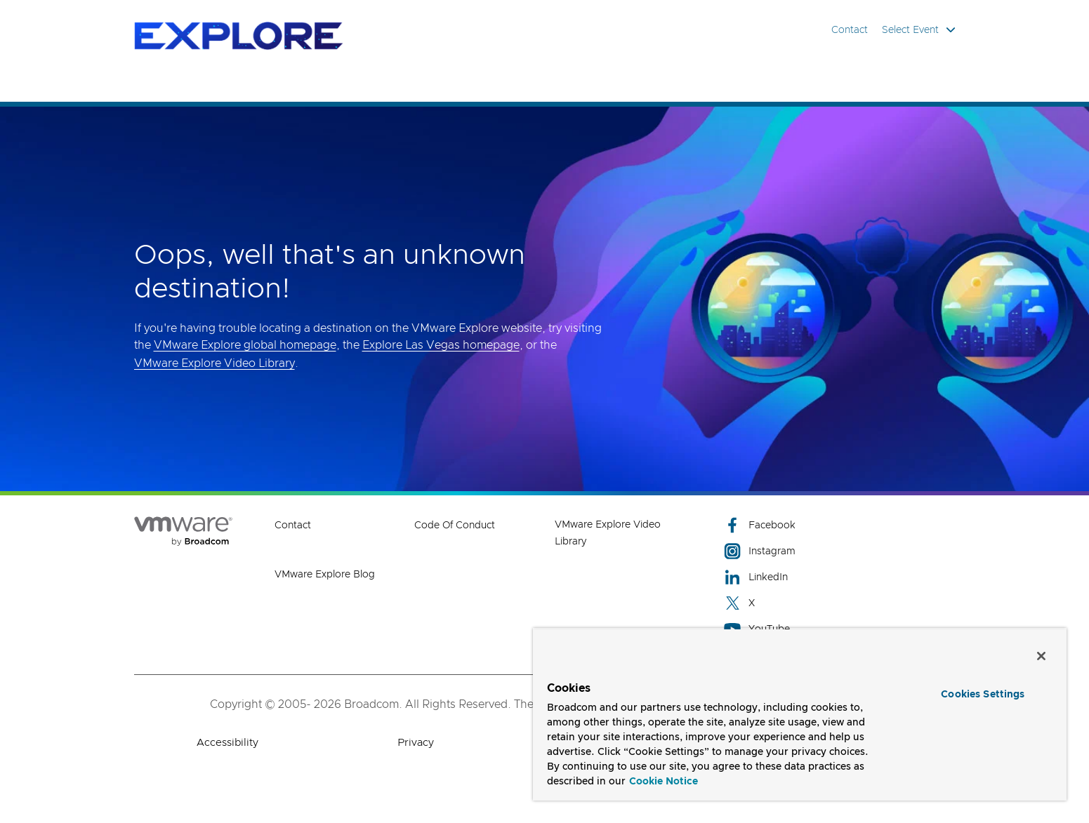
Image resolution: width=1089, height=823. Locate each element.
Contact (849, 30)
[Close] (1041, 656)
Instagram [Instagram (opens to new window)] (760, 551)
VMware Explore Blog (325, 575)
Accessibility (227, 742)
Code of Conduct (454, 525)
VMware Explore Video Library (214, 363)
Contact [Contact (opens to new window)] (293, 525)
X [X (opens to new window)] (739, 603)
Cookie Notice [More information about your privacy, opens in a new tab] (663, 782)
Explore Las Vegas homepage (441, 345)
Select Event (919, 30)
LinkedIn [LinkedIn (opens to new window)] (756, 577)
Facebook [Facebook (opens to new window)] (760, 525)
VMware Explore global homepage (245, 345)
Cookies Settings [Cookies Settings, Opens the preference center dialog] (982, 695)
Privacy (415, 742)
